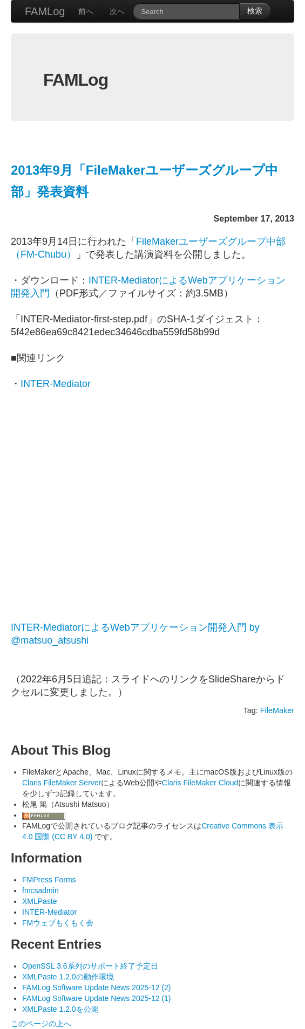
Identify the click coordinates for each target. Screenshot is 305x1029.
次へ (117, 11)
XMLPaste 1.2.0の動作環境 (68, 976)
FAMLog (45, 11)
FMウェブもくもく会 (57, 922)
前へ (85, 11)
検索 (254, 10)
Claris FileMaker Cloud (200, 782)
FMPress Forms (49, 879)
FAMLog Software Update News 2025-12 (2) (96, 987)
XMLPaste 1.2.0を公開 (60, 1009)
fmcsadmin (40, 890)
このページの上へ (41, 1023)
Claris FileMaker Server (61, 782)
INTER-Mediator (56, 383)
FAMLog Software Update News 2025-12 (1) (96, 998)
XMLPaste (39, 901)
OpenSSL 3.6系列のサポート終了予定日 (90, 966)
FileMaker (277, 710)
